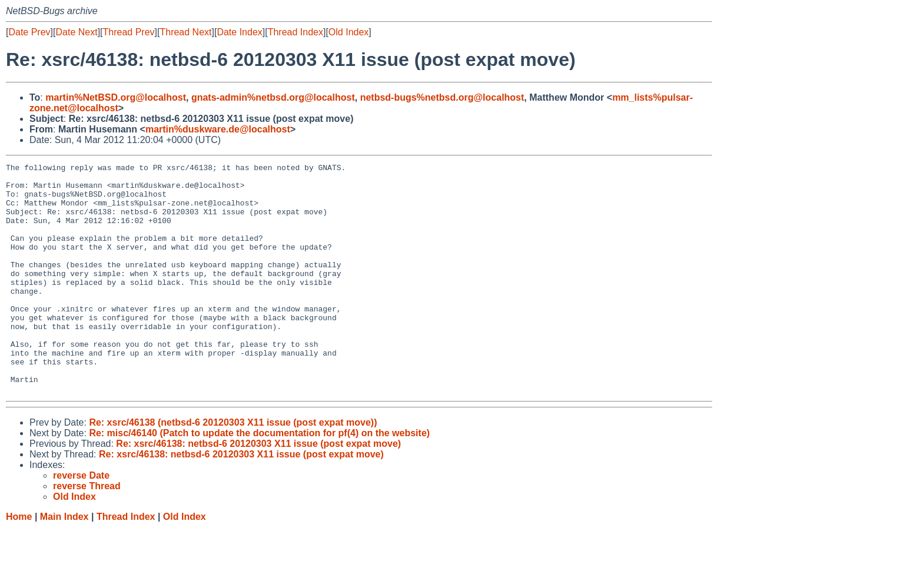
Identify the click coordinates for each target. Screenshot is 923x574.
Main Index (64, 563)
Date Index (239, 32)
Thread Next (185, 32)
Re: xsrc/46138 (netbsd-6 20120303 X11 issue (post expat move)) (233, 468)
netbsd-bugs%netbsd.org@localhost (442, 97)
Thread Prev (129, 32)
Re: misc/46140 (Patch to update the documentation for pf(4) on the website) (259, 479)
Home (19, 563)
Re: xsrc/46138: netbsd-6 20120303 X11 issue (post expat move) (258, 490)
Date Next (76, 32)
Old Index (348, 32)
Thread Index (295, 32)
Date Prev (29, 32)
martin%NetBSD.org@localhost (115, 97)
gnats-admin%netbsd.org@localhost (273, 97)
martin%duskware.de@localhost (217, 129)
